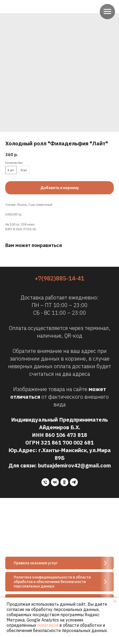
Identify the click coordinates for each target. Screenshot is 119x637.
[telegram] (74, 482)
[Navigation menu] (107, 11)
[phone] (45, 482)
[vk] (55, 482)
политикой (47, 625)
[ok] (64, 482)
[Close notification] (115, 601)
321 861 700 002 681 (67, 442)
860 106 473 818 (66, 434)
